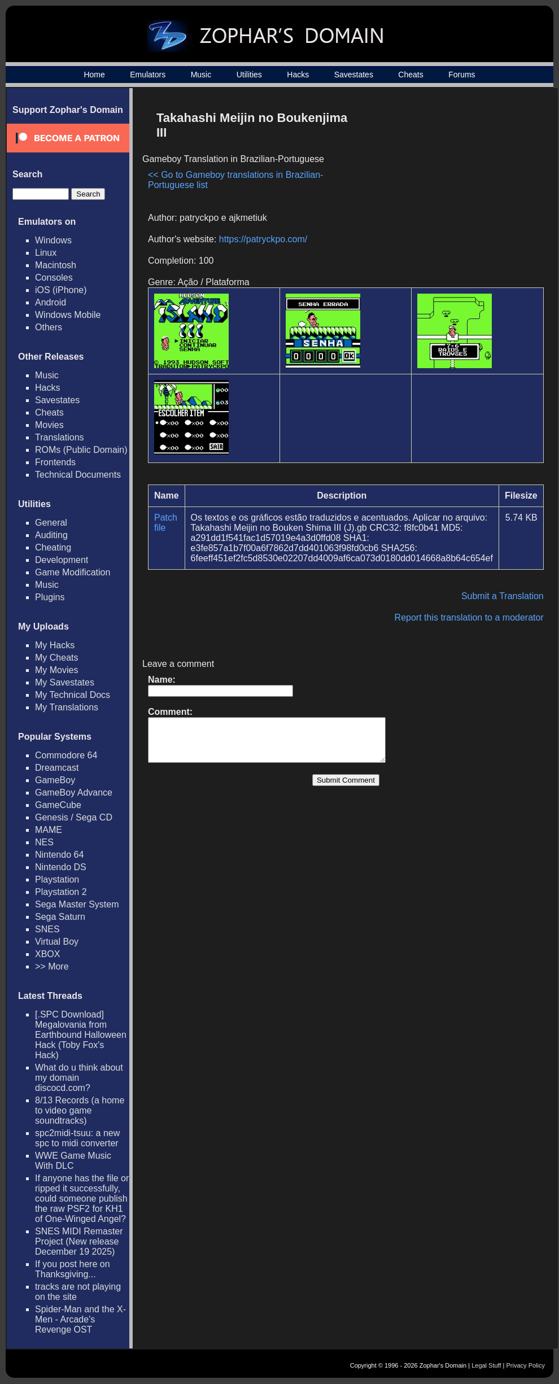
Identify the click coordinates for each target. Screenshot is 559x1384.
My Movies (56, 670)
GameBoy (55, 780)
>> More (52, 966)
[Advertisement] (447, 184)
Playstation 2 (61, 892)
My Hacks (55, 645)
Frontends (55, 462)
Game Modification (72, 572)
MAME (48, 830)
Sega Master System (77, 904)
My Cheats (56, 657)
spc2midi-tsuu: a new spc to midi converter (77, 1138)
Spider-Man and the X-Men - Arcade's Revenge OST (80, 1319)
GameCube (58, 805)
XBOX (47, 954)
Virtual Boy (56, 941)
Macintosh (55, 265)
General (51, 522)
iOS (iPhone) (61, 290)
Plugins (49, 597)
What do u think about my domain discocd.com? (79, 1078)
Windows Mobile (68, 315)
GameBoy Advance (73, 792)
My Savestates (64, 682)
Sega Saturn (60, 917)
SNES (47, 929)
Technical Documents (78, 474)
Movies (49, 425)
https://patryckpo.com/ (263, 239)
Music (201, 74)
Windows (53, 240)
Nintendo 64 (59, 854)
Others (48, 327)
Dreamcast (56, 767)
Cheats (410, 74)
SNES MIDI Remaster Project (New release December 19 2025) (79, 1241)
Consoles (54, 277)
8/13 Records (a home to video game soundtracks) (79, 1110)
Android (50, 302)
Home (94, 74)
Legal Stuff (486, 1365)
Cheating (53, 547)
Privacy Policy (525, 1365)
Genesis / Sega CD (73, 817)
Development (61, 560)
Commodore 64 (66, 755)
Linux (45, 252)
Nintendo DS (60, 867)
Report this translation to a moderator (469, 617)
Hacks (298, 74)
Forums (461, 74)
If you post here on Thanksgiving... (72, 1269)
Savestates (353, 74)
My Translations (66, 707)
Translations (59, 437)
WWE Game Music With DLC (73, 1161)
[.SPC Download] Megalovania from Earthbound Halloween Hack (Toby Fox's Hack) (80, 1035)
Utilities (249, 74)
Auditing (51, 535)
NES (44, 842)
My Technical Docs (72, 695)
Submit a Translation (502, 596)
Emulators (147, 74)
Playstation (57, 879)
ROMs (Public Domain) (81, 450)
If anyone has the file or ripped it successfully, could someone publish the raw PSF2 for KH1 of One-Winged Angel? (82, 1198)
